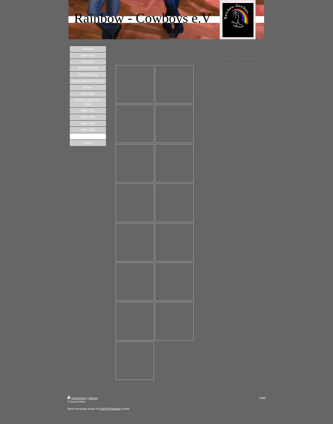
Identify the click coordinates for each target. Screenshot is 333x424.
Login (262, 397)
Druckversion (76, 398)
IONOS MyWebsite (110, 408)
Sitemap (93, 398)
